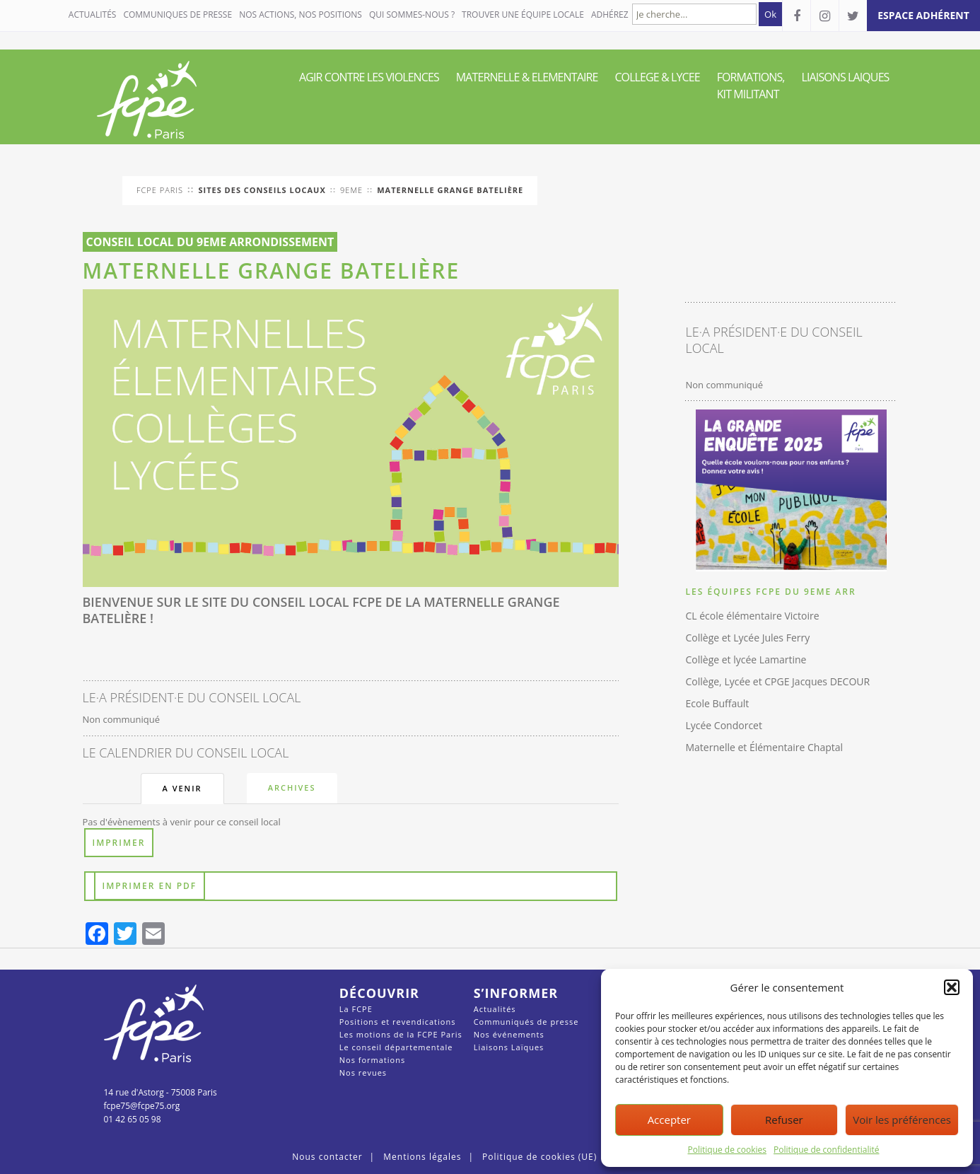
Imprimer (119, 843)
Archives (292, 787)
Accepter (669, 1119)
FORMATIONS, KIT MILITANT (751, 85)
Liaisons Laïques (509, 1047)
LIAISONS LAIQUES (845, 77)
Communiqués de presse (526, 1021)
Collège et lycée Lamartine (745, 659)
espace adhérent (923, 15)
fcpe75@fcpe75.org (142, 1106)
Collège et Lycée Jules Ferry (747, 637)
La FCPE (356, 1009)
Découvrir (379, 992)
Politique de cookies (727, 1150)
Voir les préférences (902, 1119)
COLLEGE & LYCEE (656, 77)
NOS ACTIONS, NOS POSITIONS (300, 14)
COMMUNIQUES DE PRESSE (177, 14)
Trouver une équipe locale (523, 14)
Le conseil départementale (396, 1047)
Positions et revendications (397, 1021)
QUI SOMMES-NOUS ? (412, 14)
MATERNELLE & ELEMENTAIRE (527, 77)
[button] (952, 987)
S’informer (516, 992)
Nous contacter (327, 1157)
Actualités (93, 14)
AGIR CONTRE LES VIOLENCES (369, 77)
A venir (182, 788)
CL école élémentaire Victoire (752, 615)
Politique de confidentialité (826, 1150)
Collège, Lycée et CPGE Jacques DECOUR (777, 681)
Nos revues (363, 1072)
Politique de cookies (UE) (539, 1157)
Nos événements (509, 1034)
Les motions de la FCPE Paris (400, 1034)
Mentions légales (422, 1157)
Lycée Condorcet (723, 725)
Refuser (784, 1119)
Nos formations (372, 1059)
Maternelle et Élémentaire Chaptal (764, 747)
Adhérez (610, 14)
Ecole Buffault (717, 703)
